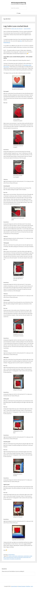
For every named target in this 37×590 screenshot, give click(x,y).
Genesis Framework (22, 586)
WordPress (28, 586)
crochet (10, 556)
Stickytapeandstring (18, 3)
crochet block (14, 556)
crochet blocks (20, 556)
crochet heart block (9, 557)
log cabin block (18, 558)
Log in (32, 586)
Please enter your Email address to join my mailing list (13, 571)
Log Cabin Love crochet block (16, 26)
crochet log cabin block (18, 557)
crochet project (26, 557)
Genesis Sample (14, 586)
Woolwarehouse (7, 42)
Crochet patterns (11, 554)
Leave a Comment (27, 28)
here (21, 41)
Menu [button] (19, 13)
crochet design (26, 556)
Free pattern (12, 558)
